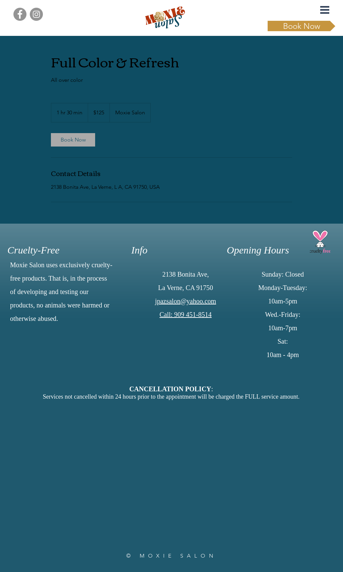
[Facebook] (19, 14)
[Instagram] (36, 14)
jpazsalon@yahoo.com (185, 301)
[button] (324, 10)
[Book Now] (301, 26)
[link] (73, 140)
